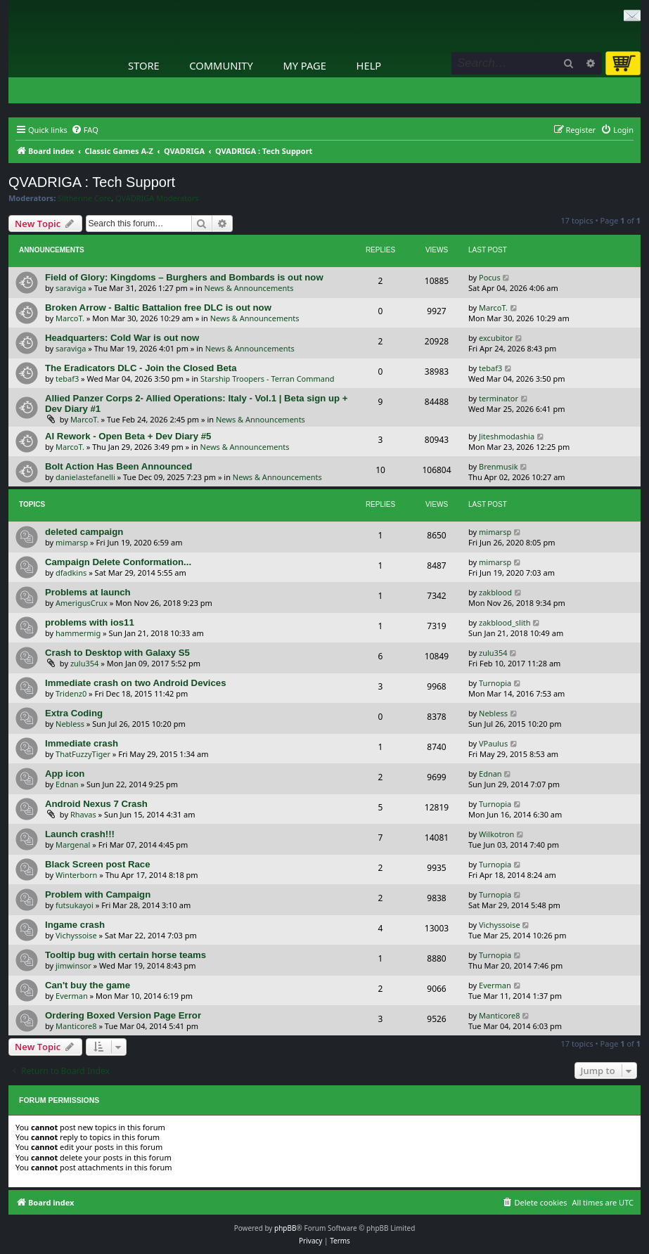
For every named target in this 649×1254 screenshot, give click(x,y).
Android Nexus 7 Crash (96, 804)
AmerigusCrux (82, 602)
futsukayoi (75, 905)
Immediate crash (81, 743)
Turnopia (495, 683)
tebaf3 (67, 378)
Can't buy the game (87, 985)
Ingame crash (75, 924)
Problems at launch (88, 592)
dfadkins (71, 572)
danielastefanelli (85, 477)
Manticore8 (76, 1026)
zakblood (495, 592)
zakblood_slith (505, 622)
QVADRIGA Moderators (157, 198)
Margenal (73, 844)
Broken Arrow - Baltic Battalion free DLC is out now (158, 307)
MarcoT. (70, 318)
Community (220, 65)
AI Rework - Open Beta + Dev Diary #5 (128, 436)
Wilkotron (496, 834)
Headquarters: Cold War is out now (122, 337)
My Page (304, 65)
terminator (498, 398)
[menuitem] (84, 130)
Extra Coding (74, 713)
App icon (64, 773)
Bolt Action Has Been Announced (118, 466)
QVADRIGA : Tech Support (91, 182)
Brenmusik (498, 466)
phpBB (285, 1228)
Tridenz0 (71, 693)
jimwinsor (73, 965)
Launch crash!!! (80, 834)
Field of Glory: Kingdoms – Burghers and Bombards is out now (184, 277)
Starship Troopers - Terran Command (267, 378)
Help (369, 65)
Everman (72, 995)
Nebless (70, 723)
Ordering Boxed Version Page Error (123, 1015)
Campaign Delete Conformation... (118, 562)
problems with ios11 (89, 622)
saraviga (71, 288)
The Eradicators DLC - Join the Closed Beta (141, 368)
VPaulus (493, 743)
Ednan (67, 784)
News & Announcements (249, 288)
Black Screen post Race (97, 864)
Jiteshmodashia (506, 436)
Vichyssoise (76, 935)
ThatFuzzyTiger (83, 754)
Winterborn (76, 875)
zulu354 (84, 663)
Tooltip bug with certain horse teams (125, 955)
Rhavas (83, 814)
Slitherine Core (84, 198)
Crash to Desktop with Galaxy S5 (117, 652)
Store (144, 65)
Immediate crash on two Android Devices (135, 683)
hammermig (78, 633)
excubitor (496, 337)
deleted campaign (84, 531)
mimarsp (72, 542)
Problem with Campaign (97, 894)
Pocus (490, 277)
